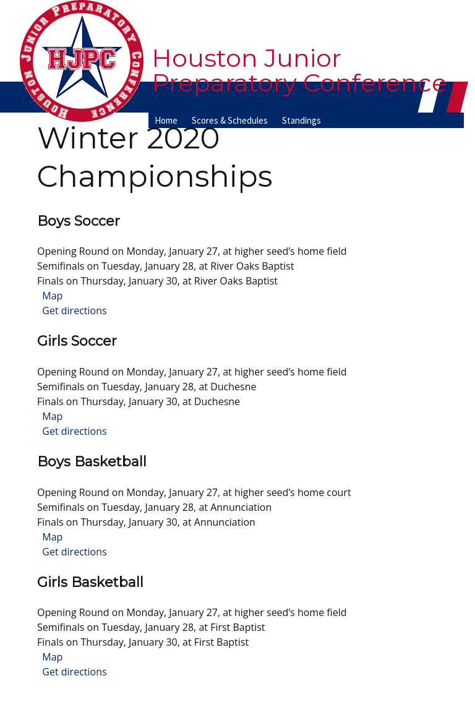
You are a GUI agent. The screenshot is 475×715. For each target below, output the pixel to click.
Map (49, 295)
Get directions (72, 310)
